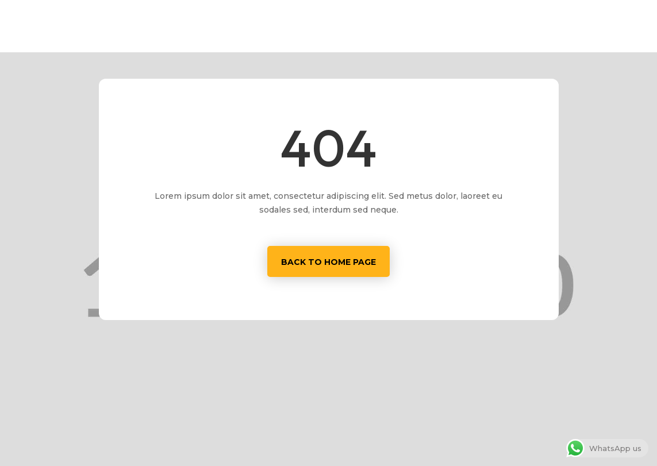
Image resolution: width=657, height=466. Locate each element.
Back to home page (328, 262)
